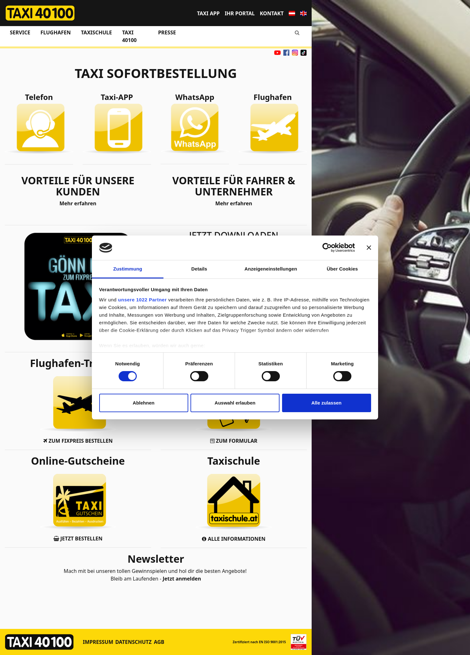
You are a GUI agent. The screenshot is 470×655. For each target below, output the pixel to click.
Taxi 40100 (129, 36)
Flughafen (55, 32)
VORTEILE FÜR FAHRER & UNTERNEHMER (233, 186)
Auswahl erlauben (235, 402)
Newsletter (156, 558)
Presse (167, 32)
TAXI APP (208, 13)
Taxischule (96, 32)
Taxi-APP (117, 97)
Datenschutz (133, 641)
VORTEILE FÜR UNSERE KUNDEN (78, 186)
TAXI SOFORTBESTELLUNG (156, 73)
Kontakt (272, 13)
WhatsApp (194, 97)
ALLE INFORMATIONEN (234, 538)
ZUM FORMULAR (233, 440)
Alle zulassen (326, 402)
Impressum (98, 641)
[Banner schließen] (369, 247)
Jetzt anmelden (181, 578)
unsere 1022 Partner (142, 299)
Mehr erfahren (77, 203)
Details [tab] (199, 268)
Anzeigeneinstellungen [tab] (271, 268)
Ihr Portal (240, 13)
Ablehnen (143, 402)
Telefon (39, 97)
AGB (159, 641)
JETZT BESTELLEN (78, 538)
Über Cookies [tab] (342, 268)
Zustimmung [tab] (127, 268)
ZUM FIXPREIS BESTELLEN (78, 440)
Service (20, 32)
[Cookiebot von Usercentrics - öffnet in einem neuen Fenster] (327, 247)
